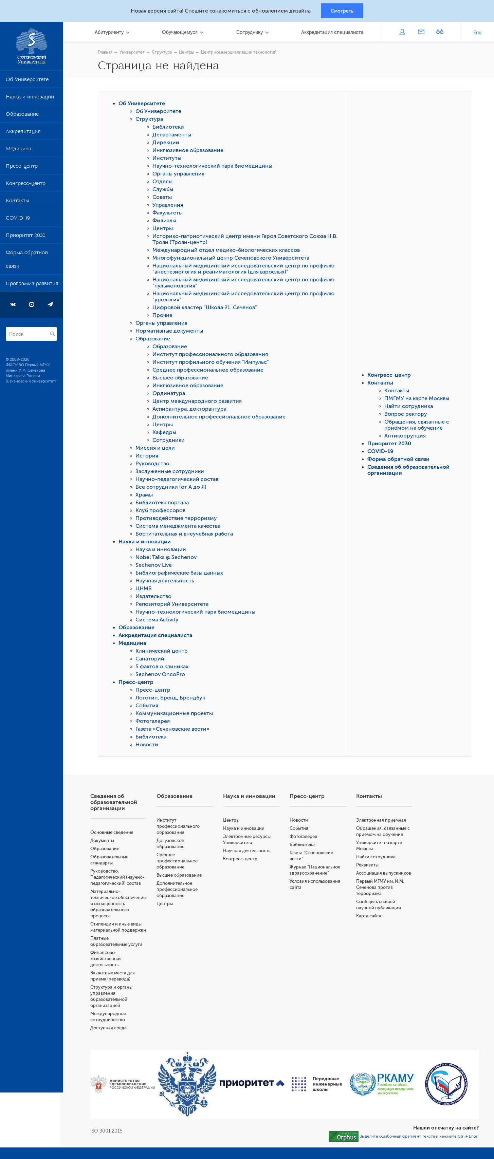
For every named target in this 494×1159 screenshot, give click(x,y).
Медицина (18, 151)
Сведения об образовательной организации (116, 803)
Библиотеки (170, 128)
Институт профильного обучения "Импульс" (212, 363)
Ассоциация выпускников (384, 874)
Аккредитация (23, 133)
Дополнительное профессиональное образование (220, 418)
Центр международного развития (198, 402)
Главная (106, 53)
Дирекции (167, 144)
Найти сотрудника (410, 407)
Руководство (154, 465)
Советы (163, 198)
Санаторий (151, 660)
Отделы (164, 183)
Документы (105, 841)
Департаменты (173, 136)
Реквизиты (368, 865)
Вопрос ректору (407, 415)
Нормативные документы (171, 332)
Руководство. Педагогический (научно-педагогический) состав (120, 878)
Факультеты (169, 214)
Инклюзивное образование (189, 151)
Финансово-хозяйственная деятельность (109, 959)
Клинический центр (163, 652)
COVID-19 (18, 220)
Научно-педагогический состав (178, 480)
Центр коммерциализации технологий (240, 53)
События (148, 707)
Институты (168, 159)
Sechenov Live (155, 566)
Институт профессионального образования (212, 355)
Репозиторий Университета (173, 605)
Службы (164, 190)
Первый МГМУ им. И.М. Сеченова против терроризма (381, 888)
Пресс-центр (22, 168)
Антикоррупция (406, 437)
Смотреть (342, 11)
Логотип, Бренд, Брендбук (172, 699)
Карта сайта (369, 916)
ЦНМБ (145, 589)
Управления (169, 206)
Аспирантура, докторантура (191, 410)
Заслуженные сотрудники (171, 472)
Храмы (145, 496)
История (148, 457)
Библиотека (152, 738)
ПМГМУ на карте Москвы (418, 399)
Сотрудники (170, 441)
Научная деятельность (166, 582)
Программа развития (32, 286)
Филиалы (166, 222)
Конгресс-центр (25, 185)
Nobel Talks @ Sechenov (167, 558)
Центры (188, 53)
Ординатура (170, 394)
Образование (22, 116)
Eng (477, 33)
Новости (148, 746)
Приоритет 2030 (25, 237)
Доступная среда (111, 1028)
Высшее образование (182, 379)
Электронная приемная (382, 821)
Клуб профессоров (162, 511)
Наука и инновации (30, 99)
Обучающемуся (182, 33)
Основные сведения (114, 833)
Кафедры (166, 433)
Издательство (155, 597)
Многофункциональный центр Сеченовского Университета (232, 259)
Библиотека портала (163, 504)
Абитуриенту (111, 33)
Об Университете (27, 82)
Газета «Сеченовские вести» (174, 730)
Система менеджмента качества (179, 527)
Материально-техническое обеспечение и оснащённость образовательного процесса (121, 904)
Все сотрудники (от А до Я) (172, 488)
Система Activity (158, 621)
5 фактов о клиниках (163, 668)
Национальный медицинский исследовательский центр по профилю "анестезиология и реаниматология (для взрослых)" (245, 270)
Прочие (164, 316)
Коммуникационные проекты (176, 714)
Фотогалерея (154, 722)
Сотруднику (250, 33)
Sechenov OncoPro (162, 675)
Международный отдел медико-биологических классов (227, 251)
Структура (163, 53)
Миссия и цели (157, 449)
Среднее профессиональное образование (209, 371)
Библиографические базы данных (181, 574)
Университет (133, 53)
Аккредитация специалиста (332, 33)
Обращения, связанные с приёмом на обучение (418, 426)
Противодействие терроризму (178, 519)
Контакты (17, 203)
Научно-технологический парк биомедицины (214, 167)
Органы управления (180, 175)
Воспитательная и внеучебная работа (186, 535)
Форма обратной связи (27, 261)
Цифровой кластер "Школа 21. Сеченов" (206, 308)
